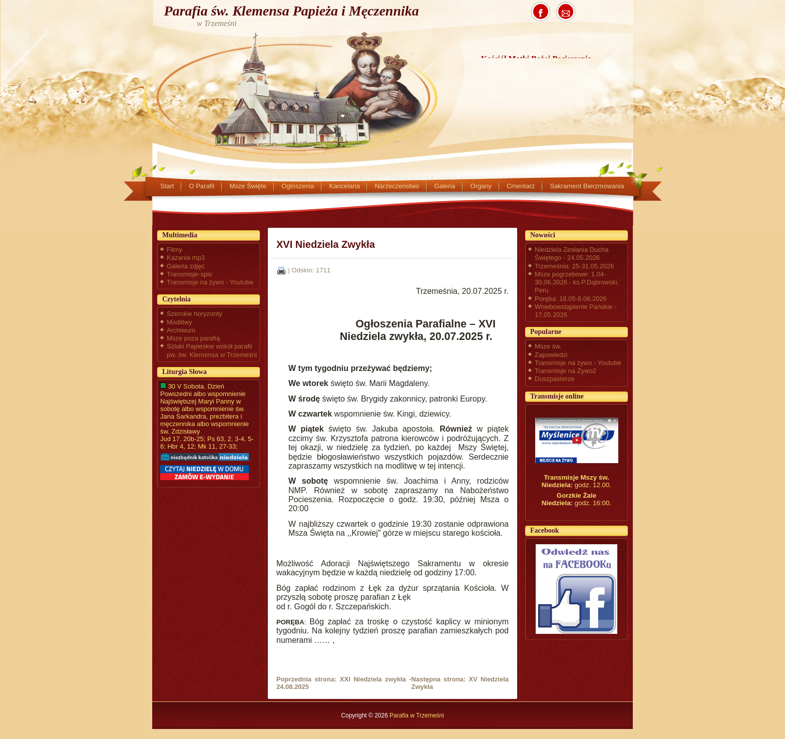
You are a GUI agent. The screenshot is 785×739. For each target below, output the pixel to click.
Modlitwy (179, 322)
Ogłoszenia (297, 186)
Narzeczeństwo (396, 186)
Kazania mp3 (186, 257)
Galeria (444, 186)
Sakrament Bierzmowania (587, 186)
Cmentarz (521, 186)
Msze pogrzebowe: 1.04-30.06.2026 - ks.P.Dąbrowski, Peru (577, 282)
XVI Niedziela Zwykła (325, 244)
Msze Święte (247, 186)
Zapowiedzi (551, 354)
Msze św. (548, 346)
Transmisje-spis (189, 274)
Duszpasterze (554, 379)
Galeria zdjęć (186, 266)
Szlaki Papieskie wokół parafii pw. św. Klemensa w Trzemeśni (212, 350)
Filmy (174, 249)
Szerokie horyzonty (194, 313)
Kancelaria (344, 186)
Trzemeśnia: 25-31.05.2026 (574, 266)
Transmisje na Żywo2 (565, 371)
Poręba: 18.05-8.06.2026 (571, 298)
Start (167, 186)
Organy (481, 186)
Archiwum (181, 330)
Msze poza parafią (193, 338)
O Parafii (201, 186)
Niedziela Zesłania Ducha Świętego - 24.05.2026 (571, 253)
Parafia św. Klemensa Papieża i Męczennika (291, 11)
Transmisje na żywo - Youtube (210, 282)
